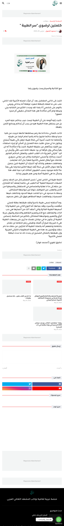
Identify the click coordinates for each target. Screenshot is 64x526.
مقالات (45, 21)
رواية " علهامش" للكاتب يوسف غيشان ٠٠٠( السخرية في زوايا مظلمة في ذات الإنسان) (48, 325)
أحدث (59, 368)
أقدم (5, 368)
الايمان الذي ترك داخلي (39, 515)
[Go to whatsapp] (58, 519)
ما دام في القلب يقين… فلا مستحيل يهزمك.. (19, 297)
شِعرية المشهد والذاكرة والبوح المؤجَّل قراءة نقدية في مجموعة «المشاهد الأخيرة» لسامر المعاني (48, 298)
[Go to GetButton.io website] (58, 523)
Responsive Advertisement (31, 13)
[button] (61, 3)
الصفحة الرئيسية (56, 21)
